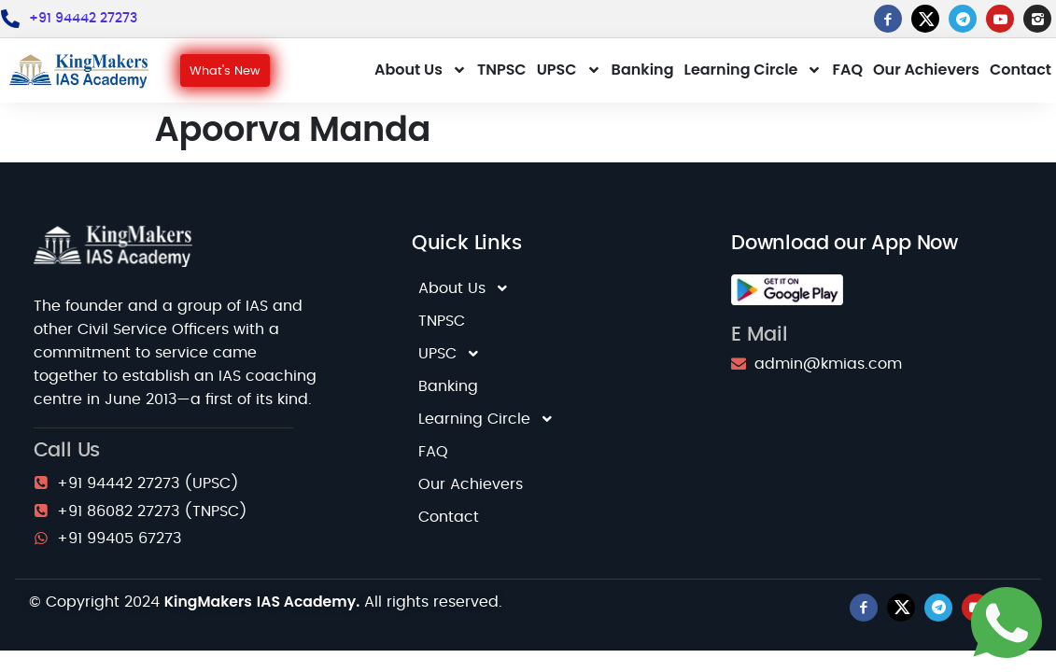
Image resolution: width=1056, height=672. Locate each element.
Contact (1020, 69)
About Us (420, 70)
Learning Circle (753, 70)
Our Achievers (926, 69)
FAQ (847, 69)
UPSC (569, 70)
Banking (643, 69)
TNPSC (502, 69)
